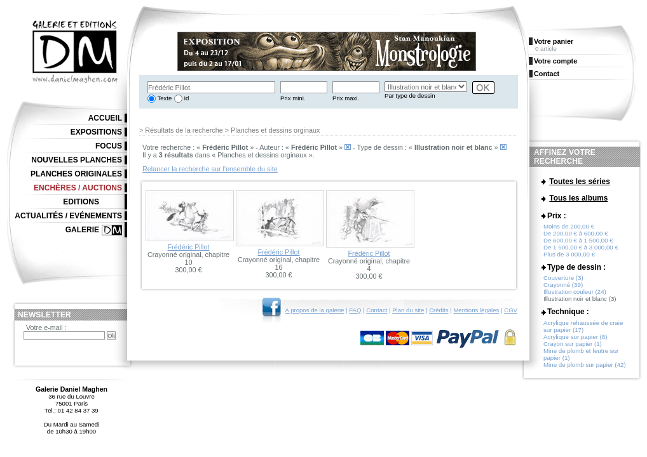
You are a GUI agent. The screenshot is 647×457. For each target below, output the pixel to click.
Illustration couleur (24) (574, 294)
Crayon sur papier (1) (572, 346)
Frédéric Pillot (189, 247)
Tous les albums (578, 198)
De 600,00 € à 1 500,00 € (578, 243)
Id (185, 98)
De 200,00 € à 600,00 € (575, 236)
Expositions (96, 132)
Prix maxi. (345, 98)
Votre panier (553, 41)
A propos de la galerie (314, 310)
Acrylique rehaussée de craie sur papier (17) (583, 329)
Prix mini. (292, 98)
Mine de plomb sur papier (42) (584, 367)
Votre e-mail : (46, 327)
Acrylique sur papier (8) (575, 339)
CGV (510, 310)
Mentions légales (476, 310)
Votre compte (555, 61)
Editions (81, 201)
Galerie (82, 229)
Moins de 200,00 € (568, 229)
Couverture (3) (563, 280)
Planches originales (76, 173)
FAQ (355, 310)
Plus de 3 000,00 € (569, 257)
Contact (376, 310)
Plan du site (408, 310)
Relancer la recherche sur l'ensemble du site (210, 169)
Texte (164, 98)
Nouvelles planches (76, 160)
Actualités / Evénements (68, 215)
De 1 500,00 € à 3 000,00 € (580, 250)
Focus (108, 146)
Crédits (438, 310)
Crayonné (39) (563, 287)
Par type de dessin (410, 95)
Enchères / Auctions (78, 187)
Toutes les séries (579, 181)
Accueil (105, 118)
